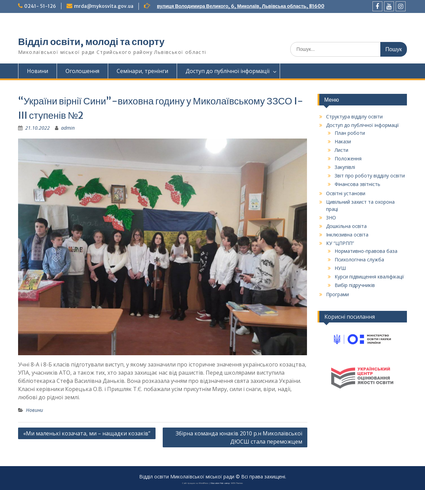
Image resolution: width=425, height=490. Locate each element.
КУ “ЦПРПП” (340, 243)
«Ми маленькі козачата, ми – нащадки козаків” (86, 433)
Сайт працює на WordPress (195, 483)
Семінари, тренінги (142, 71)
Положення (348, 158)
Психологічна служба (359, 259)
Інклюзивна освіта (347, 234)
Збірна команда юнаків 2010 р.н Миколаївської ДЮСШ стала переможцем (239, 437)
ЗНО (331, 217)
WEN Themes (237, 483)
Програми (337, 294)
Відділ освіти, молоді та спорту (91, 41)
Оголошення (82, 71)
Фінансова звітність (357, 184)
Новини (37, 71)
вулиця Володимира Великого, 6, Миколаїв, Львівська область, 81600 (240, 6)
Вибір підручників (355, 285)
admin (68, 128)
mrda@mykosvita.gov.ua (103, 6)
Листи (341, 150)
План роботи (350, 133)
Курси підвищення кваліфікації (369, 276)
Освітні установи (345, 193)
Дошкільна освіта (346, 226)
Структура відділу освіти (354, 116)
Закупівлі (345, 167)
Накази (343, 141)
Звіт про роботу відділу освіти (370, 175)
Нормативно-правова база (366, 251)
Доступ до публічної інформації (227, 71)
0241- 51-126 (40, 6)
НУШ (340, 268)
